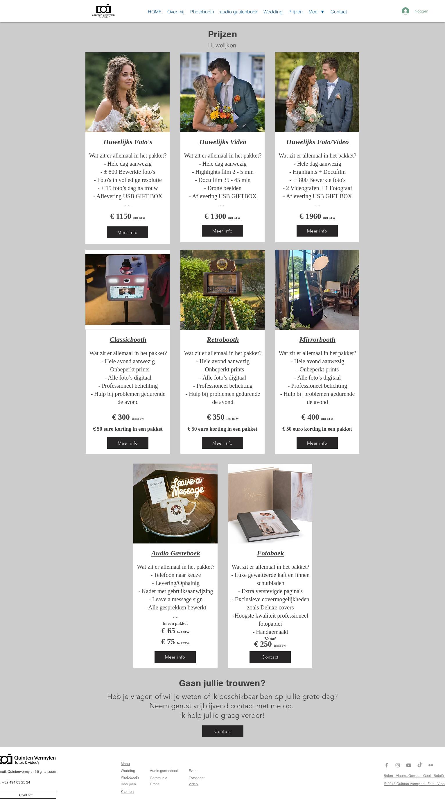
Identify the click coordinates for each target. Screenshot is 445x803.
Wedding (128, 770)
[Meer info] (127, 232)
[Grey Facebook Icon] (387, 765)
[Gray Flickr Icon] (431, 765)
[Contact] (270, 657)
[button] (317, 10)
